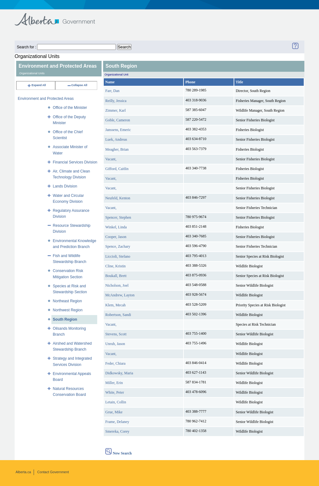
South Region (65, 319)
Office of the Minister (70, 107)
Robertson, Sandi (118, 315)
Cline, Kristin (115, 266)
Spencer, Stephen (118, 217)
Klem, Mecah (115, 305)
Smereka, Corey (117, 431)
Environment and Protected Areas (46, 98)
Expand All (36, 85)
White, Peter (114, 392)
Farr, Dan (112, 91)
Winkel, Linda (116, 227)
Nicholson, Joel (117, 285)
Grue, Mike (113, 412)
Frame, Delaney (117, 422)
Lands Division (65, 186)
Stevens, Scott (115, 334)
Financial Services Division (75, 162)
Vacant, (111, 159)
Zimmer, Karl (115, 110)
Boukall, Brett (115, 276)
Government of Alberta (60, 16)
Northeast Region (67, 301)
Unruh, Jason (115, 344)
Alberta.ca (23, 472)
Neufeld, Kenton (117, 198)
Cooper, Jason (115, 237)
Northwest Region (68, 310)
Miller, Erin (114, 383)
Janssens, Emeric (118, 130)
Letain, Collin (115, 402)
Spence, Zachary (117, 246)
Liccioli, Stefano (117, 256)
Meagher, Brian (117, 149)
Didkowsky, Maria (119, 373)
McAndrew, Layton (120, 295)
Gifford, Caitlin (116, 169)
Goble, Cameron (117, 120)
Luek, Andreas (116, 139)
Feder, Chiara (115, 363)
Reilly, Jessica (115, 101)
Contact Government (53, 472)
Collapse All (77, 85)
